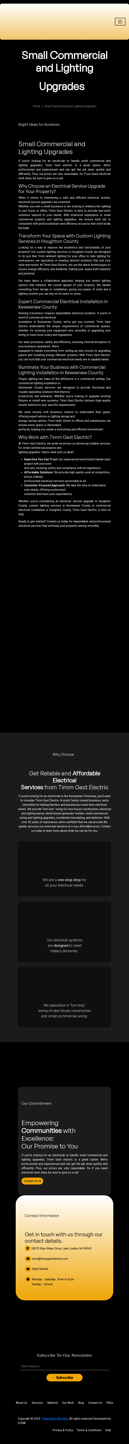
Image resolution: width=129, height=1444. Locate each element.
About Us (21, 1402)
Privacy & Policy (63, 1430)
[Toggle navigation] (120, 21)
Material (52, 1402)
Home (36, 106)
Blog (81, 1402)
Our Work (68, 1402)
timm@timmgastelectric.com (46, 1258)
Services (37, 1402)
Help (108, 1430)
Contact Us (32, 1181)
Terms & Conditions (89, 1430)
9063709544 (36, 1269)
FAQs (109, 1402)
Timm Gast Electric (55, 1418)
